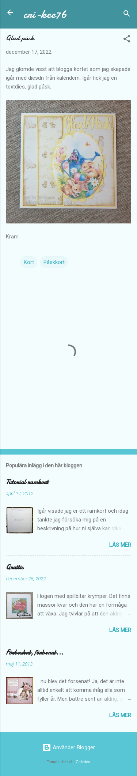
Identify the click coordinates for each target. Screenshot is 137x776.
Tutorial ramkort (27, 482)
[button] (126, 40)
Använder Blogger (68, 747)
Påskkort (54, 262)
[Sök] (126, 15)
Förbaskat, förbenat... (35, 652)
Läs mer (120, 545)
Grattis (14, 567)
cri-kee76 (45, 14)
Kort (29, 262)
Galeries (83, 762)
